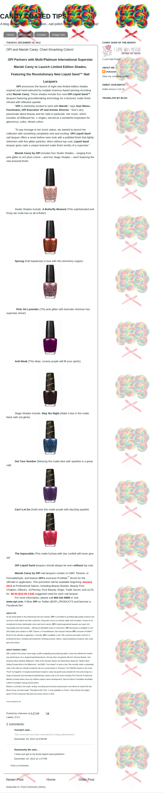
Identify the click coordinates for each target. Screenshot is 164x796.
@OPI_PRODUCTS (61, 601)
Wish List (25, 34)
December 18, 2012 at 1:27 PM (30, 758)
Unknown (23, 713)
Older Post (86, 779)
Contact (41, 34)
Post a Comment (20, 765)
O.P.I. (17, 717)
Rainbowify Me (22, 749)
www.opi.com (14, 601)
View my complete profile (115, 76)
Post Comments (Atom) (33, 787)
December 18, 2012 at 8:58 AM (30, 739)
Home (10, 34)
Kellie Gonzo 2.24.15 (113, 89)
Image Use (58, 34)
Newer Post (14, 779)
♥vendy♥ (19, 730)
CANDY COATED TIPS (33, 16)
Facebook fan (14, 605)
